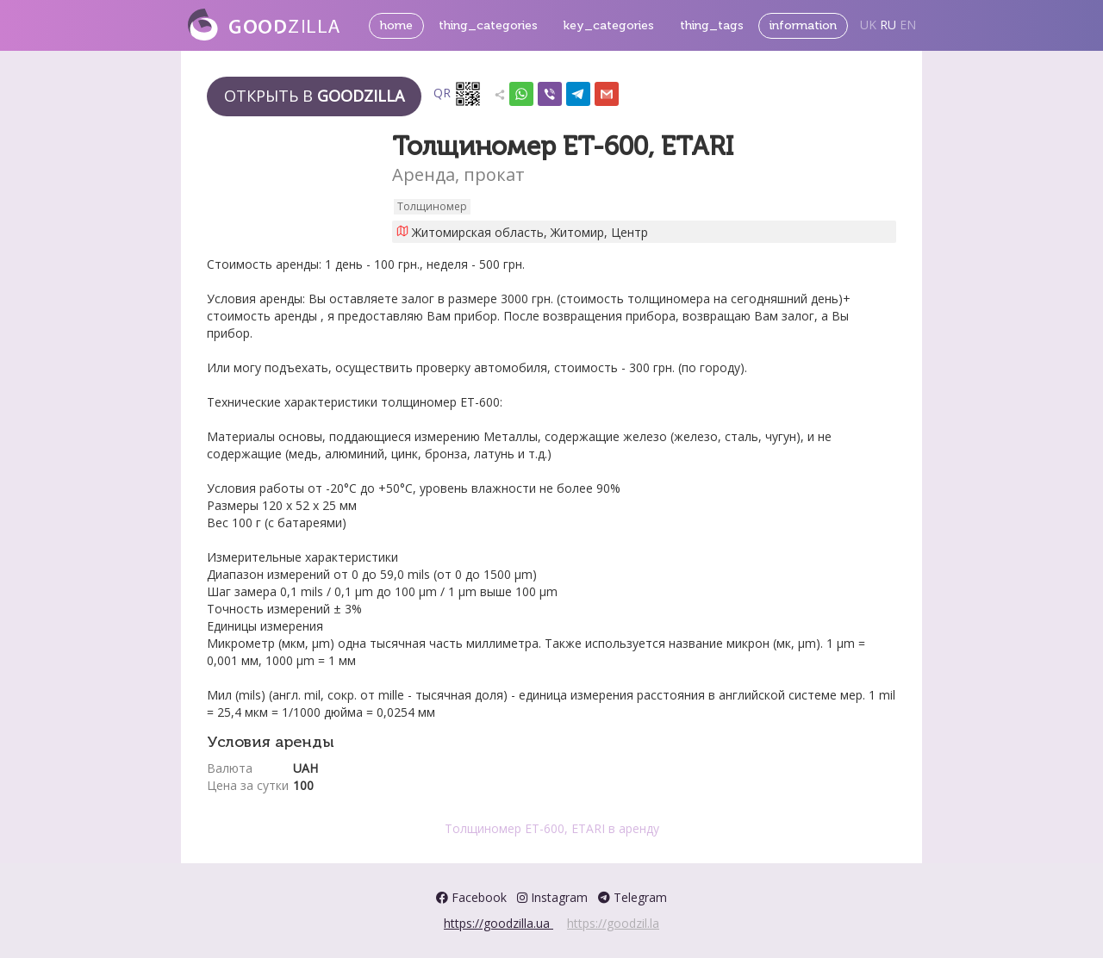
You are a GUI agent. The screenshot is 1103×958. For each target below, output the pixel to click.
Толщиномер (432, 206)
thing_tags (712, 25)
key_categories (609, 25)
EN (908, 24)
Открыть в (314, 95)
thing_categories (488, 25)
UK (868, 24)
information (803, 25)
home (396, 25)
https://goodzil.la (613, 923)
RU (888, 24)
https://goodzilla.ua (498, 923)
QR (457, 94)
